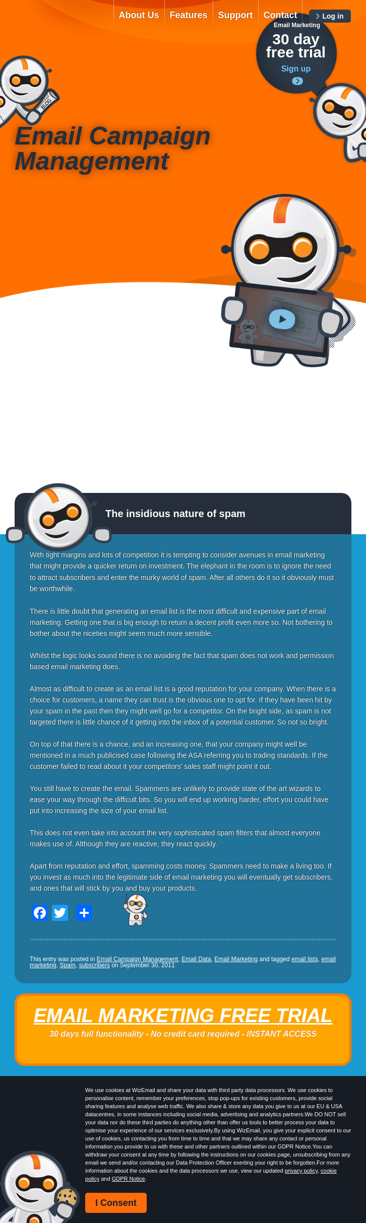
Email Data (196, 959)
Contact (280, 15)
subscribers (94, 965)
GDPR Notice (128, 1179)
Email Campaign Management (137, 959)
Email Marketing (236, 959)
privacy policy (301, 1171)
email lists (304, 959)
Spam (67, 965)
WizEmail (58, 23)
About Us (139, 15)
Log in (332, 16)
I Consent (116, 1203)
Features (189, 15)
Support (235, 15)
